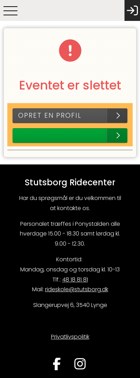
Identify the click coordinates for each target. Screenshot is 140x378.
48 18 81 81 (75, 280)
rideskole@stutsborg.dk (76, 289)
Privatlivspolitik (70, 337)
